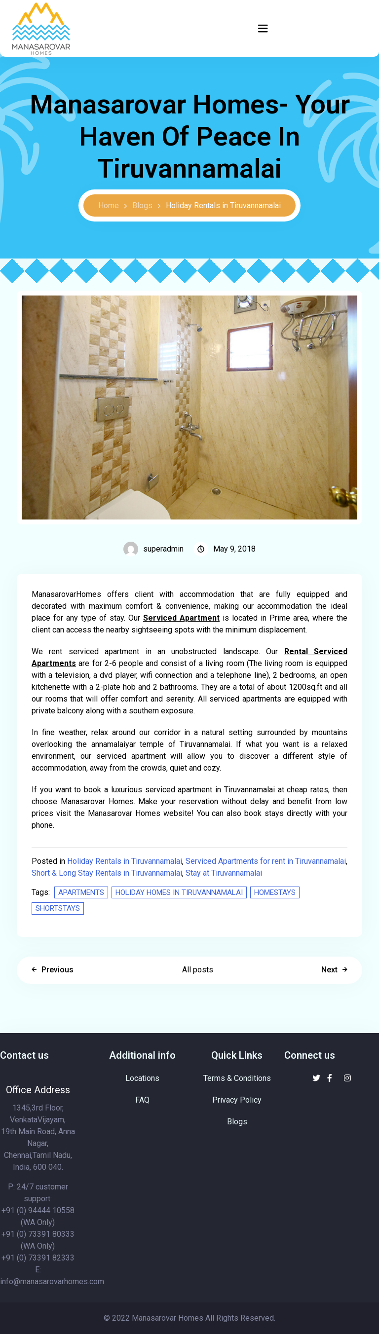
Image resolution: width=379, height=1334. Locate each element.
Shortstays (58, 908)
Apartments (81, 892)
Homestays (275, 892)
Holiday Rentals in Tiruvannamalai (223, 205)
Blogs (142, 205)
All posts (197, 969)
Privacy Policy (237, 1100)
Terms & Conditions (237, 1078)
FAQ (142, 1100)
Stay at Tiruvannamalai (224, 873)
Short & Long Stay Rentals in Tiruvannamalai (107, 873)
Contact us (24, 1055)
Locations (142, 1078)
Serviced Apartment (181, 618)
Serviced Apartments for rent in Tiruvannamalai (266, 861)
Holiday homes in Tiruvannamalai (179, 892)
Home (108, 205)
